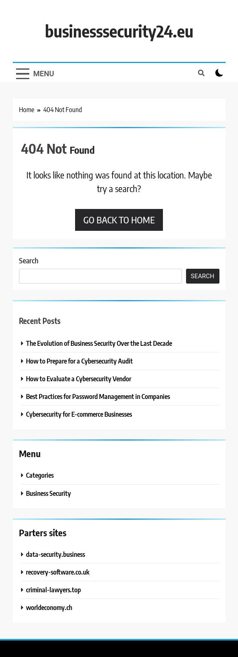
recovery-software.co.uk (58, 572)
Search (28, 260)
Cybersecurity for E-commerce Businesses (79, 414)
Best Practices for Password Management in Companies (98, 396)
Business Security (48, 493)
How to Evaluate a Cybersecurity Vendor (78, 378)
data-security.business (55, 554)
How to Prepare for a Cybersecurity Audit (79, 361)
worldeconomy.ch (49, 607)
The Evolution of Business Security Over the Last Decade (99, 343)
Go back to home (119, 219)
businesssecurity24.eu (119, 31)
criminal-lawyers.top (53, 589)
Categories (40, 475)
